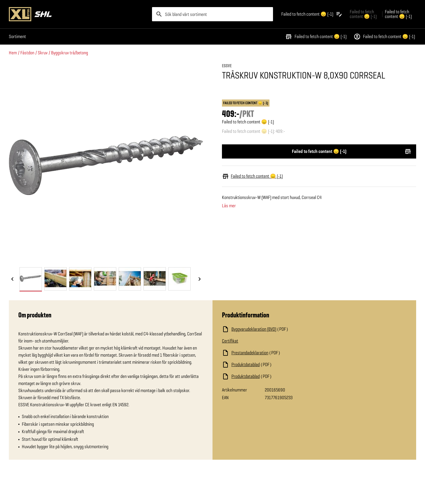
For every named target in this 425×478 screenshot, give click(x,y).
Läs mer (229, 205)
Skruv (43, 53)
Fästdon (27, 53)
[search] (212, 14)
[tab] (30, 279)
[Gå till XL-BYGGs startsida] (78, 14)
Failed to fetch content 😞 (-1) (315, 36)
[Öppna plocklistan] (312, 14)
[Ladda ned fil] (281, 329)
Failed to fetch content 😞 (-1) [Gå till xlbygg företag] (363, 14)
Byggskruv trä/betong (69, 53)
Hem (13, 53)
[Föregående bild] (12, 279)
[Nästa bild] (199, 279)
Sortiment (17, 36)
